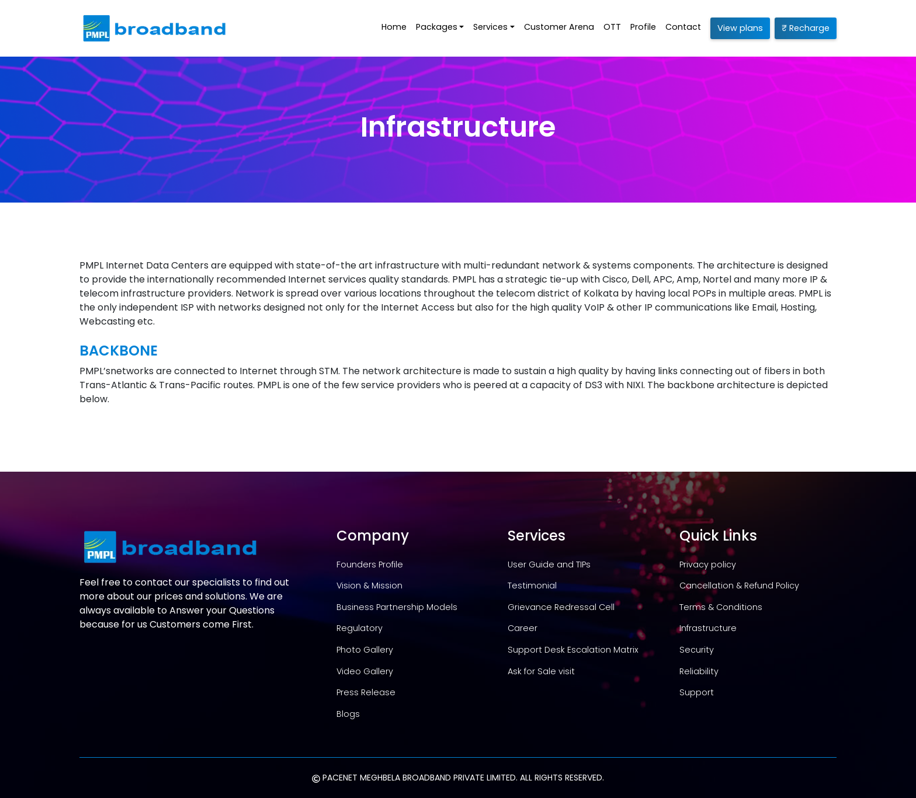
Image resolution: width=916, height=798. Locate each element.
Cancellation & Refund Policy (739, 585)
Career (522, 628)
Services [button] (490, 27)
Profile (643, 27)
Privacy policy (707, 564)
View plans (740, 28)
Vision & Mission (369, 585)
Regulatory (359, 628)
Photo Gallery (364, 650)
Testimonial (532, 585)
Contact (683, 27)
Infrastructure (708, 628)
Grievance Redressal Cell (561, 607)
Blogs (348, 714)
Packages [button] (436, 27)
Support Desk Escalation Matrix (573, 650)
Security (696, 650)
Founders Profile (369, 564)
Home (394, 27)
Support (696, 692)
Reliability (699, 671)
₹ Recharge (806, 28)
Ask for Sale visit (541, 671)
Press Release (365, 692)
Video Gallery (364, 671)
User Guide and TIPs (549, 564)
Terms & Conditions (720, 607)
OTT (612, 27)
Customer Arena (559, 27)
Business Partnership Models (396, 607)
